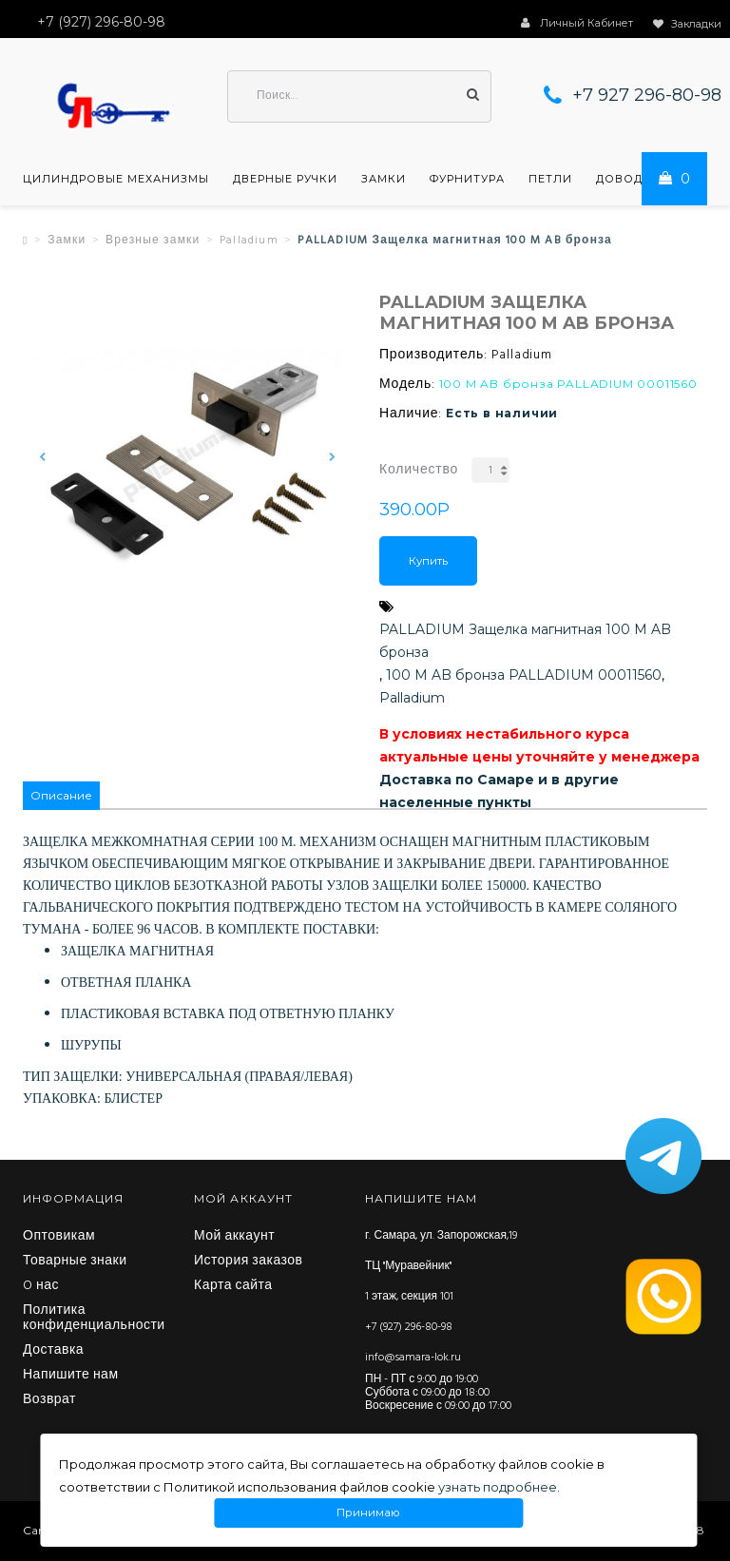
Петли (550, 178)
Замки (383, 178)
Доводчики (637, 178)
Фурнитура (467, 178)
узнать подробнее (497, 1486)
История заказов (248, 1261)
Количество (418, 470)
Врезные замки (153, 240)
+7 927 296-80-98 (646, 95)
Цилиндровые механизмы (116, 178)
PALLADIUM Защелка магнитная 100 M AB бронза (525, 641)
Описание (61, 795)
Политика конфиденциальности (94, 1318)
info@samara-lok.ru (413, 1357)
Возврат (49, 1400)
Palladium (249, 240)
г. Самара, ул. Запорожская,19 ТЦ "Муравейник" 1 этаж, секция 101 (441, 1266)
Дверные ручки (285, 178)
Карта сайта (233, 1286)
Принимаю (369, 1513)
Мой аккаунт (234, 1236)
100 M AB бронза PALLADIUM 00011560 (524, 675)
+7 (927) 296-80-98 (408, 1327)
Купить (428, 561)
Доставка (53, 1351)
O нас (41, 1286)
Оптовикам (59, 1236)
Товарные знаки (75, 1261)
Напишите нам (71, 1375)
